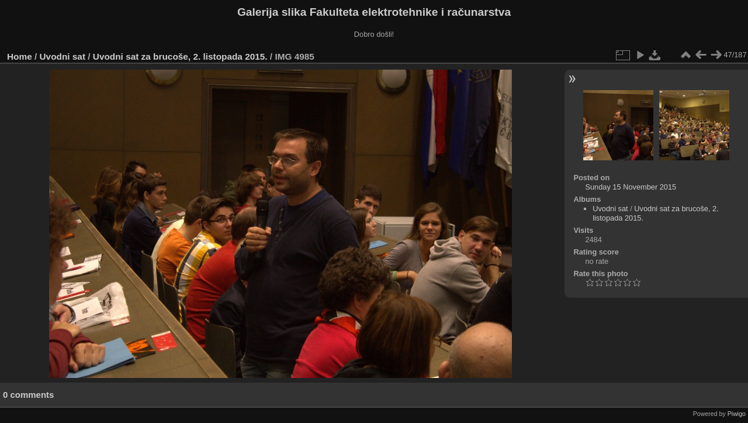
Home (19, 56)
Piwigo (737, 413)
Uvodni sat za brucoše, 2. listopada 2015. (180, 56)
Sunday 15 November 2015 (630, 187)
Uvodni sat (63, 56)
